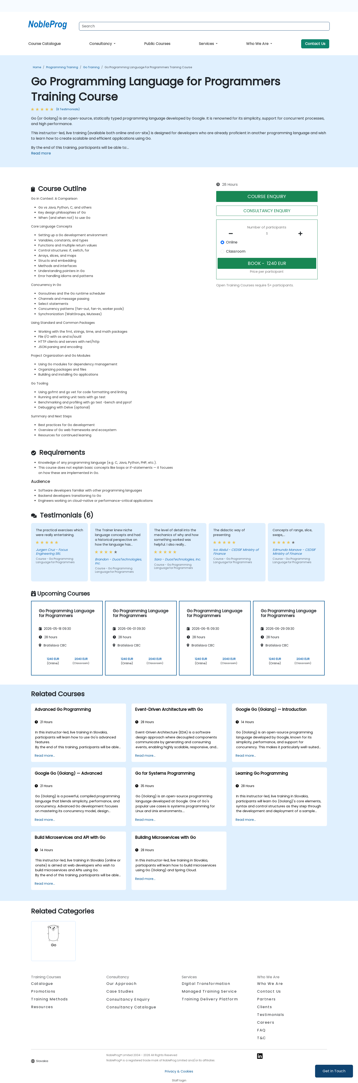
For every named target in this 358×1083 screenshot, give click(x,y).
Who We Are (257, 43)
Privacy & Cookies (179, 1071)
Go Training (91, 67)
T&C (261, 1038)
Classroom (235, 251)
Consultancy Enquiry (128, 999)
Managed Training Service (209, 991)
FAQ (261, 1030)
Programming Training (62, 67)
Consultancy (101, 43)
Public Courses (157, 43)
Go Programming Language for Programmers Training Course (148, 67)
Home (37, 67)
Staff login (179, 1080)
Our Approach (121, 983)
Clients (264, 1007)
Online (231, 242)
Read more (41, 153)
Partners (266, 999)
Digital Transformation (206, 983)
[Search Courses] (204, 26)
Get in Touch (334, 1071)
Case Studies (120, 991)
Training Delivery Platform (210, 999)
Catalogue (42, 983)
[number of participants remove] (232, 233)
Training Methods (49, 999)
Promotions (43, 991)
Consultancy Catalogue (131, 1007)
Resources (42, 1007)
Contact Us (315, 43)
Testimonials (270, 1014)
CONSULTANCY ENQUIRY (266, 211)
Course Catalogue (44, 43)
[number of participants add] (301, 233)
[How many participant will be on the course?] (267, 234)
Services (207, 43)
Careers (265, 1022)
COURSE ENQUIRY (266, 196)
